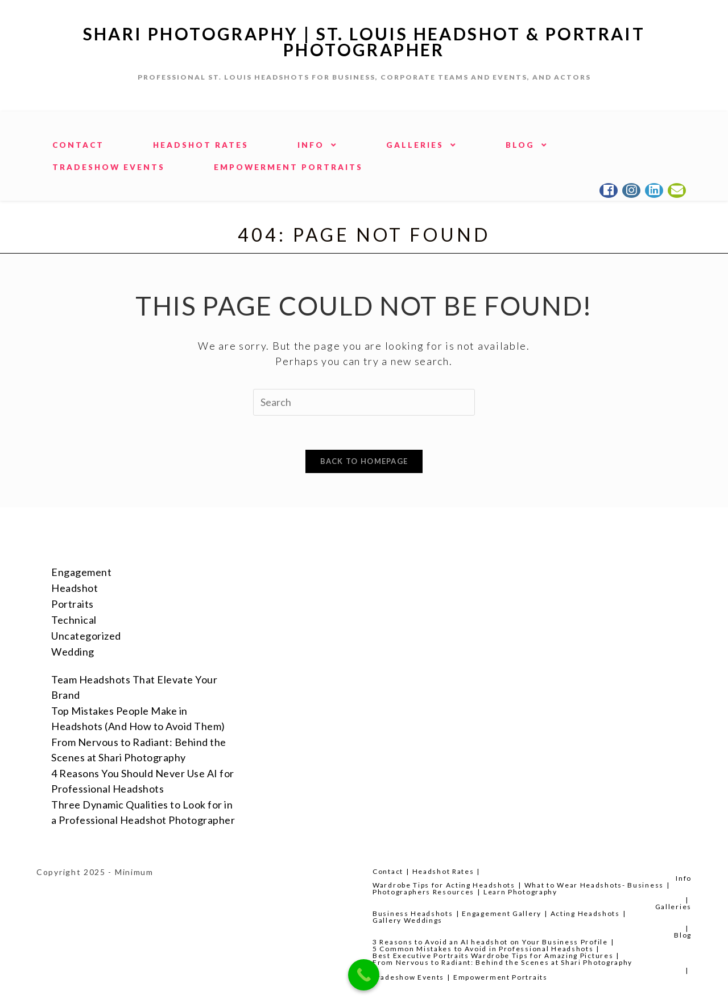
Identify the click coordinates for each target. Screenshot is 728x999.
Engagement (81, 572)
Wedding (72, 651)
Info (684, 878)
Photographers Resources (423, 892)
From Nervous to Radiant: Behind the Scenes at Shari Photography (502, 962)
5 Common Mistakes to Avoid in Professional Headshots (483, 948)
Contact (388, 871)
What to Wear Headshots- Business (594, 885)
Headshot (74, 588)
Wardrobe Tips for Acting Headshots (444, 885)
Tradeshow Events (408, 977)
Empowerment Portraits (500, 977)
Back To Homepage (364, 461)
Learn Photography (520, 892)
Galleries (673, 906)
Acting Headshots (585, 913)
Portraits (72, 604)
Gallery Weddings (407, 920)
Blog (683, 935)
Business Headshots (413, 913)
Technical (74, 620)
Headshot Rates (443, 871)
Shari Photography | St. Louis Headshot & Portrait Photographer (364, 41)
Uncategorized (86, 635)
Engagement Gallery (501, 913)
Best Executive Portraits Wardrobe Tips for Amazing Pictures (493, 955)
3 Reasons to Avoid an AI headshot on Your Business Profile (490, 942)
